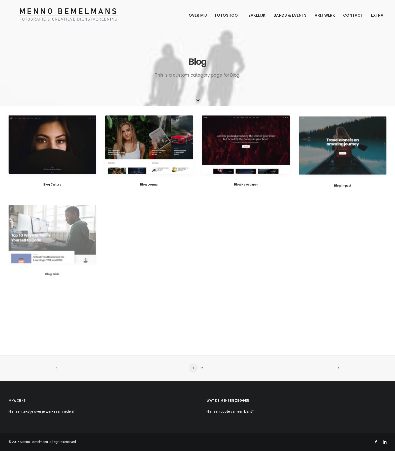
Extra (377, 15)
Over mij (198, 15)
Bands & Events (290, 15)
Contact (353, 15)
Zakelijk (257, 15)
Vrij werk (325, 15)
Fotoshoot (227, 15)
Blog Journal (149, 185)
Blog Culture (52, 184)
